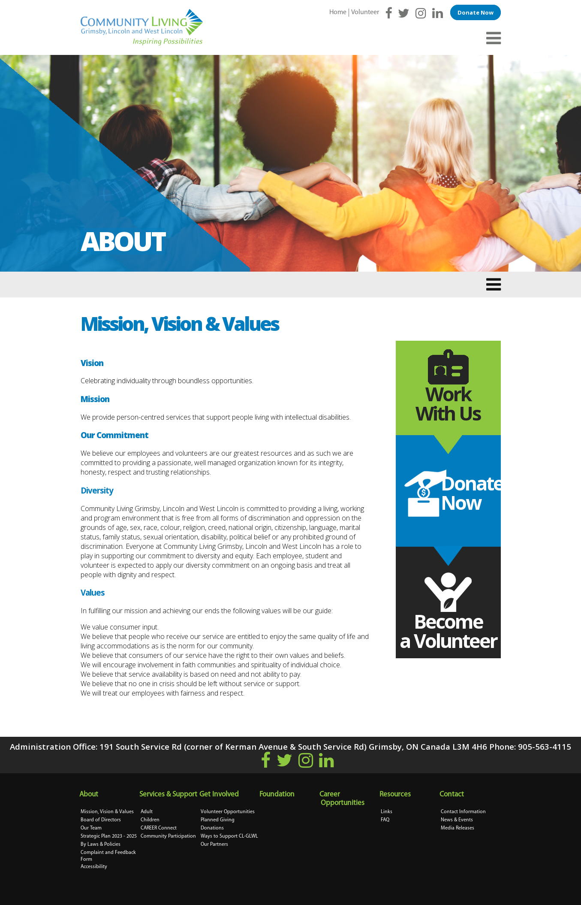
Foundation (278, 794)
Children (150, 820)
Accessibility (94, 866)
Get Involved (220, 794)
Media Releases (457, 828)
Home (337, 12)
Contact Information (463, 811)
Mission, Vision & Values (107, 811)
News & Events (457, 820)
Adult (147, 811)
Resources (396, 794)
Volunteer (365, 12)
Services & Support (169, 794)
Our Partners (214, 844)
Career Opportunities (342, 799)
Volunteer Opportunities (228, 811)
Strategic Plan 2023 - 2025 (109, 836)
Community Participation (168, 836)
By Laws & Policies (100, 844)
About (89, 794)
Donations (212, 828)
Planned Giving (218, 820)
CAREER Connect (159, 828)
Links (386, 811)
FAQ (385, 820)
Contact (452, 794)
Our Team (91, 828)
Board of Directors (101, 820)
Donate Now (476, 12)
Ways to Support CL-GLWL (229, 836)
